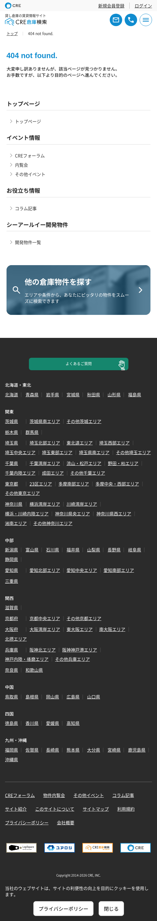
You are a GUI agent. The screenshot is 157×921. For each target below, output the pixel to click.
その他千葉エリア (87, 473)
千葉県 (11, 463)
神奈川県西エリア (113, 513)
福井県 (73, 549)
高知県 (73, 723)
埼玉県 (11, 443)
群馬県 (32, 432)
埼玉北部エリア (45, 443)
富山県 (32, 549)
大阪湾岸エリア (45, 629)
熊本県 (73, 750)
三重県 (11, 581)
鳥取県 (11, 696)
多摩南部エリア (73, 484)
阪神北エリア (43, 650)
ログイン (143, 5)
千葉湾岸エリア (45, 463)
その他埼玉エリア (133, 452)
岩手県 (52, 394)
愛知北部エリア (45, 570)
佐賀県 (32, 750)
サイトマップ (96, 809)
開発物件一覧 (28, 242)
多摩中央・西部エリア (117, 484)
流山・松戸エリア (84, 463)
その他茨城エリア (84, 421)
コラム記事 (26, 208)
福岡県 (11, 750)
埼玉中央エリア (20, 452)
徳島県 (11, 723)
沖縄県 (11, 759)
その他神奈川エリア (52, 523)
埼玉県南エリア (94, 452)
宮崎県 (114, 750)
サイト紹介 (16, 809)
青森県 (32, 394)
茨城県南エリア (45, 421)
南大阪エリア (112, 629)
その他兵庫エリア (72, 659)
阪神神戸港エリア (79, 650)
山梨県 (93, 549)
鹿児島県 (136, 750)
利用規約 (126, 809)
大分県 (93, 750)
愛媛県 (52, 723)
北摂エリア (16, 639)
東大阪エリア (80, 629)
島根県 (32, 696)
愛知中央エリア (82, 570)
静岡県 (11, 559)
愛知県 (11, 570)
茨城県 (11, 421)
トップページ (28, 121)
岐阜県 (134, 549)
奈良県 (11, 670)
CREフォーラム (30, 155)
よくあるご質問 (79, 363)
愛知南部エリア (119, 570)
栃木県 (11, 432)
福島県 (134, 394)
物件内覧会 (54, 795)
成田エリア (53, 473)
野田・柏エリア (123, 463)
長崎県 (52, 750)
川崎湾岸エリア (82, 504)
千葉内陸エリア (20, 473)
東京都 (11, 484)
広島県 (73, 696)
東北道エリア (80, 443)
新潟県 (11, 549)
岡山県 (52, 696)
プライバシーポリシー (26, 822)
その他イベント (30, 174)
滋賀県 (11, 607)
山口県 (93, 696)
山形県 (114, 394)
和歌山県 (34, 670)
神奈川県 (13, 504)
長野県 (114, 549)
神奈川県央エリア (72, 513)
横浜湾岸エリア (45, 504)
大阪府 (11, 629)
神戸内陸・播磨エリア (26, 659)
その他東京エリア (22, 493)
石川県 (52, 549)
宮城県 (73, 394)
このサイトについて (54, 809)
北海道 (11, 394)
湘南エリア (16, 523)
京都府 (11, 618)
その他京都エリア (84, 618)
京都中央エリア (45, 618)
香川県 (32, 723)
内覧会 (21, 165)
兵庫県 (11, 650)
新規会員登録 (111, 5)
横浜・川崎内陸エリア (26, 513)
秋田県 (93, 394)
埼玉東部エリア (57, 452)
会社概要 (65, 822)
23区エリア (41, 484)
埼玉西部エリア (114, 443)
